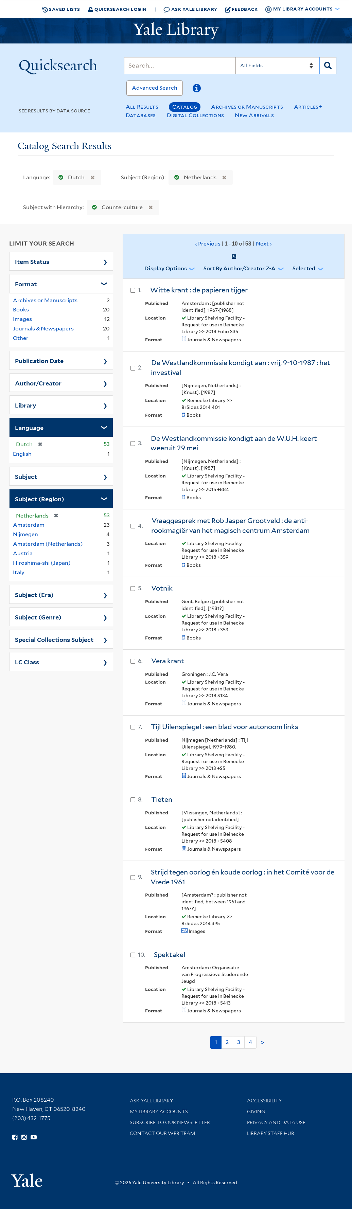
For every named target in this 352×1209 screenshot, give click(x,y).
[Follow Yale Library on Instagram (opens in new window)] (24, 1137)
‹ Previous (233, 244)
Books (21, 309)
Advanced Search (154, 88)
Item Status (32, 261)
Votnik (162, 588)
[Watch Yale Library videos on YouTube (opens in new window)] (34, 1137)
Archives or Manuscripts (247, 107)
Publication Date (39, 360)
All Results (142, 107)
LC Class (27, 661)
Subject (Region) (39, 498)
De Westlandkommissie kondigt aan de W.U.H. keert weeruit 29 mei (234, 443)
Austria (23, 553)
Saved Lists (61, 9)
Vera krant (167, 661)
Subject (26, 476)
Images (22, 319)
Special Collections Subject (54, 639)
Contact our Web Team (162, 1133)
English (22, 454)
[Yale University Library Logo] (176, 31)
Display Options (165, 268)
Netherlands (193, 177)
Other (21, 338)
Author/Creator (38, 383)
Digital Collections (195, 115)
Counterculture (116, 207)
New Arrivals (254, 115)
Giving (256, 1111)
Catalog (184, 107)
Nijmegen (25, 534)
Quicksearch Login (117, 9)
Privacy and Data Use (276, 1122)
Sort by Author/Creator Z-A (240, 268)
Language (29, 427)
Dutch (70, 177)
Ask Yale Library (190, 9)
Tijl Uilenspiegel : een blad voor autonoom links (224, 727)
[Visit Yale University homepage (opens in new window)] (26, 1178)
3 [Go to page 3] (238, 1042)
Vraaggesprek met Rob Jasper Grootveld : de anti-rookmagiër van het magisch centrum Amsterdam (230, 526)
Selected (304, 268)
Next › (264, 243)
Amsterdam (29, 525)
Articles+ (308, 107)
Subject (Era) (34, 594)
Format (26, 283)
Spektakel (169, 955)
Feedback (241, 9)
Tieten (161, 799)
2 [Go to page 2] (227, 1042)
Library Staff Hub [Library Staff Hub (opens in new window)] (270, 1133)
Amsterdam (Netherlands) (48, 544)
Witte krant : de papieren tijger (199, 290)
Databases (141, 115)
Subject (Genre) (38, 617)
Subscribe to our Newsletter (170, 1122)
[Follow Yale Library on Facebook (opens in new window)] (14, 1137)
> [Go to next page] (263, 1043)
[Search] (180, 65)
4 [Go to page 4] (250, 1042)
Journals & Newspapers (43, 328)
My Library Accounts (159, 1111)
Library (25, 405)
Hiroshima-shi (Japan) (42, 563)
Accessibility (264, 1100)
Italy (18, 572)
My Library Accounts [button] (299, 9)
